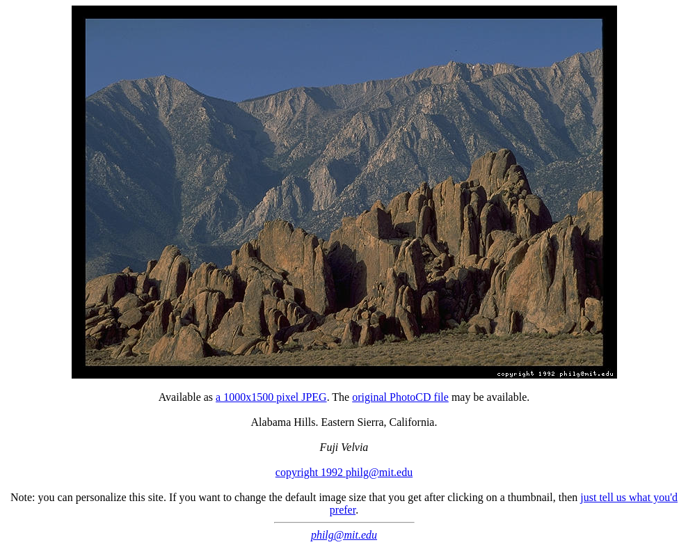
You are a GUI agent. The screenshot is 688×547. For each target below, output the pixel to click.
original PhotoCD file (400, 397)
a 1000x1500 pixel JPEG (271, 397)
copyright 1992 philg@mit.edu (344, 472)
